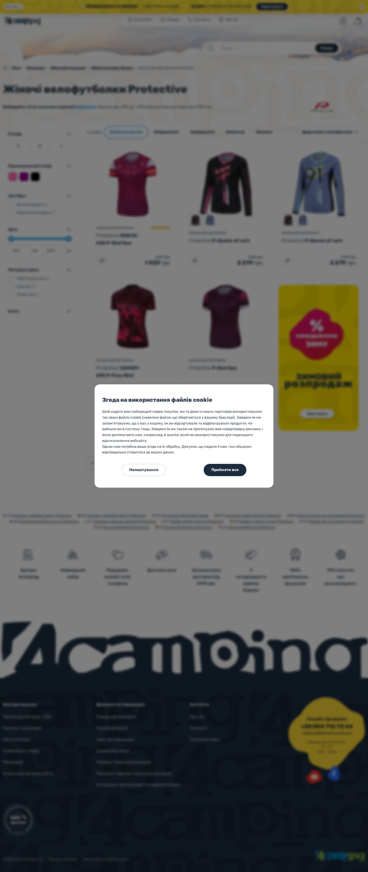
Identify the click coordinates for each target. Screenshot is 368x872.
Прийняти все (225, 469)
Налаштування (143, 469)
